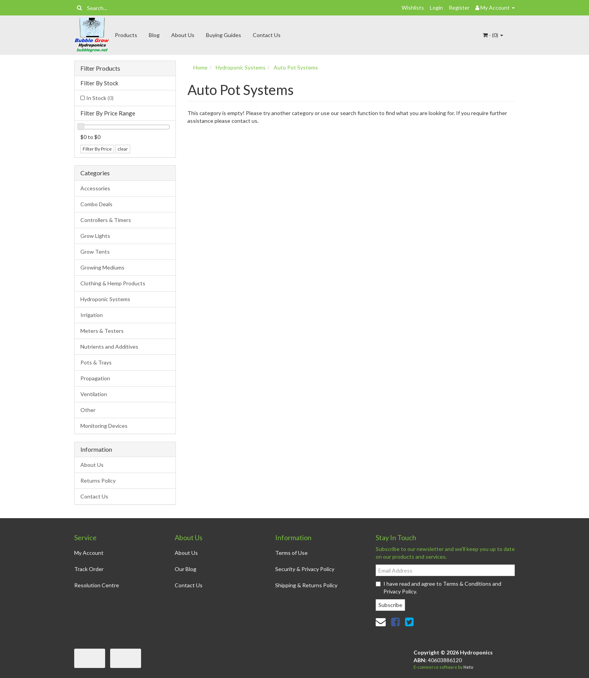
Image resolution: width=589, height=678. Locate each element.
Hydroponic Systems (105, 299)
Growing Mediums (102, 267)
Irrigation (91, 315)
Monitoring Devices (104, 425)
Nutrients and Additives (109, 346)
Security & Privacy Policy (304, 569)
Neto (468, 667)
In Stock (100, 98)
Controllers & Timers (105, 220)
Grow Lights (95, 235)
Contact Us (267, 35)
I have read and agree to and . (438, 587)
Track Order (89, 569)
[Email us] (381, 621)
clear (122, 149)
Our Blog (185, 569)
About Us (182, 35)
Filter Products (100, 68)
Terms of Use (291, 552)
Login (436, 7)
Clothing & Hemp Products (112, 283)
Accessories (95, 188)
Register (459, 7)
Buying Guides (223, 35)
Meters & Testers (102, 330)
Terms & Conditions (467, 583)
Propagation (95, 378)
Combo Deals (96, 204)
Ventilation (93, 394)
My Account (89, 552)
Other (87, 410)
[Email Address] (445, 570)
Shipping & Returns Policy (306, 585)
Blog (154, 35)
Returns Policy (98, 480)
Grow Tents (95, 251)
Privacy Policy (399, 591)
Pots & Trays (96, 362)
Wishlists (413, 7)
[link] (395, 621)
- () (493, 35)
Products (126, 35)
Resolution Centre (96, 585)
